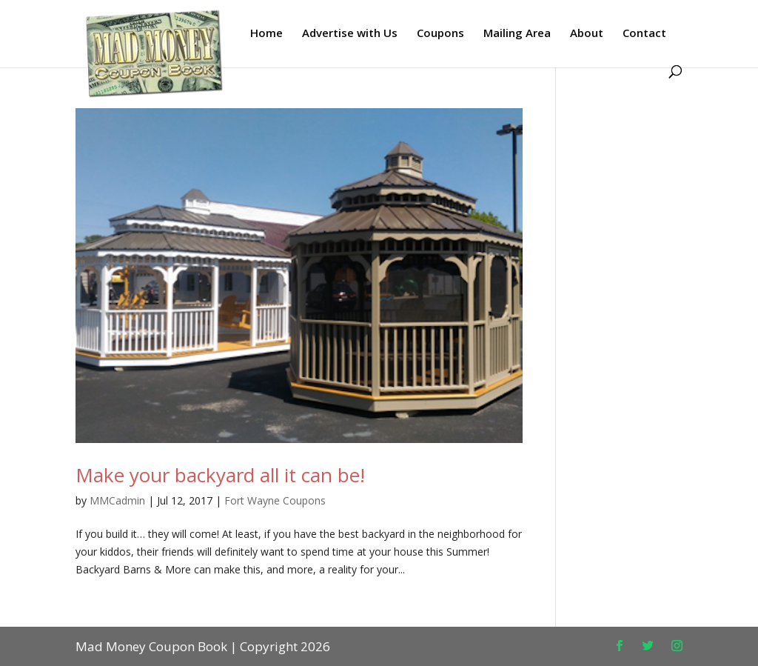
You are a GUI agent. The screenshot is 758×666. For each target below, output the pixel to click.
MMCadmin (117, 500)
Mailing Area (517, 33)
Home (266, 33)
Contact (644, 33)
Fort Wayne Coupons (275, 500)
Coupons (440, 33)
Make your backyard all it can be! (220, 475)
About (586, 33)
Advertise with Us (350, 33)
